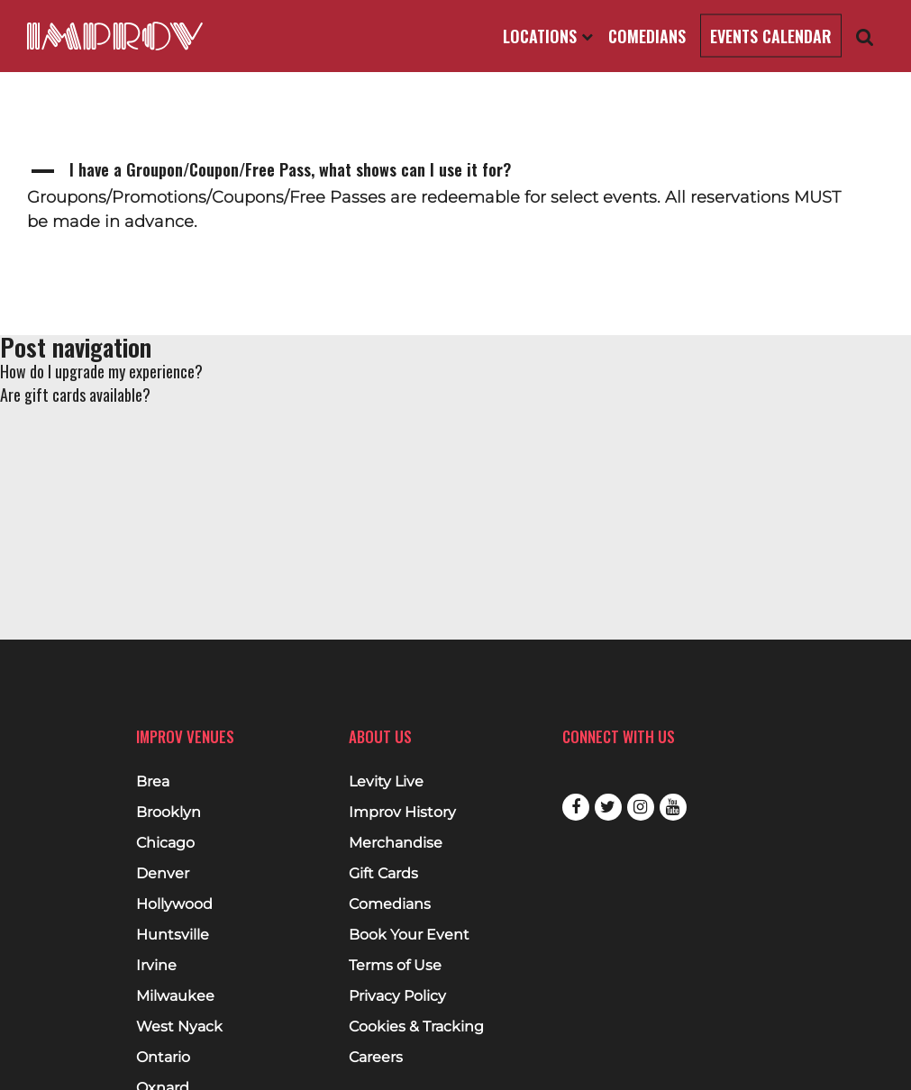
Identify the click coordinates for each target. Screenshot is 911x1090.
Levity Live (386, 782)
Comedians (647, 36)
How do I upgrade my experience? (101, 371)
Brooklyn (168, 812)
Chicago (165, 843)
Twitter (608, 807)
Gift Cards (383, 874)
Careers (376, 1057)
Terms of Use (395, 965)
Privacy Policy (397, 996)
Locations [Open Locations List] (548, 36)
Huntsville (172, 935)
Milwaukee (175, 996)
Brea (152, 782)
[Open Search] (865, 36)
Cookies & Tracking (416, 1027)
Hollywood (174, 904)
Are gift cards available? (75, 394)
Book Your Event (409, 935)
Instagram (640, 807)
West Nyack (179, 1027)
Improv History (402, 812)
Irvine (156, 965)
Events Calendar (771, 36)
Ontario (163, 1057)
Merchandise (395, 843)
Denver (162, 874)
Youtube (673, 807)
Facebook (575, 807)
